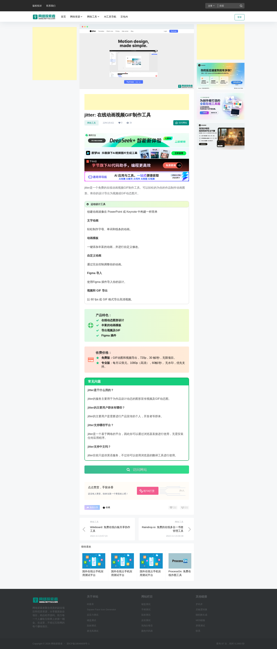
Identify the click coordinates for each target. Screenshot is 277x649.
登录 (239, 17)
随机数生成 (201, 614)
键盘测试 (91, 620)
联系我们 (50, 5)
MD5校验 (200, 620)
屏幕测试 (200, 625)
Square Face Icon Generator (101, 609)
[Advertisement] (55, 53)
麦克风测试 (92, 631)
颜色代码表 (147, 631)
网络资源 (76, 17)
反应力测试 (92, 614)
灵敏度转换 (201, 609)
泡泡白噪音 (147, 625)
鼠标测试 (91, 625)
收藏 (106, 507)
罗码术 (199, 604)
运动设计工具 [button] (95, 204)
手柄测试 (146, 609)
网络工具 (93, 17)
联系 (198, 631)
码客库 (90, 604)
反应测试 (146, 620)
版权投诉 (37, 5)
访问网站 (181, 122)
